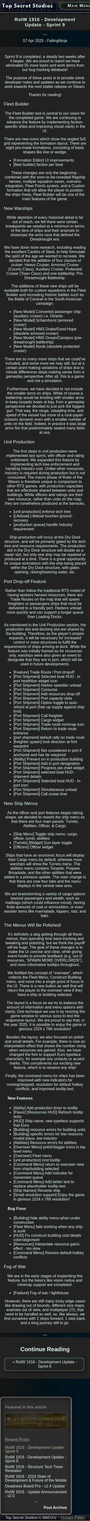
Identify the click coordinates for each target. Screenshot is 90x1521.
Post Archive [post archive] (55, 1508)
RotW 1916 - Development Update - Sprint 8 (35, 1459)
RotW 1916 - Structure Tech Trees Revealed (34, 1469)
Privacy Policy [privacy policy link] (73, 1517)
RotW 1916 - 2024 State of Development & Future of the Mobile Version (35, 1480)
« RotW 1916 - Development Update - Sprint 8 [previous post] (44, 1364)
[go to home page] (27, 6)
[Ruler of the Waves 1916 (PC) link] (36, 1427)
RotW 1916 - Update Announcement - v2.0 (36, 1494)
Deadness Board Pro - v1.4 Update (35, 1486)
